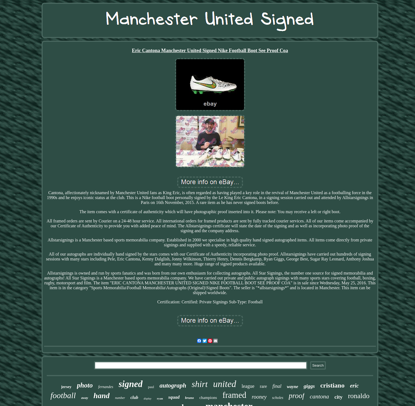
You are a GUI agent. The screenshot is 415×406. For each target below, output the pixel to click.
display (147, 398)
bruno (189, 398)
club (134, 397)
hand (101, 395)
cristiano (332, 385)
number (120, 398)
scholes (277, 398)
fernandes (105, 387)
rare (263, 386)
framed (234, 395)
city (339, 397)
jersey (66, 387)
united (224, 384)
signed (131, 384)
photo (85, 385)
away (84, 398)
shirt (200, 384)
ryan (160, 398)
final (276, 386)
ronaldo (358, 396)
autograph (173, 385)
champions (208, 397)
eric (354, 385)
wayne (292, 386)
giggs (309, 386)
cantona (319, 396)
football (63, 395)
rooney (259, 397)
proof (296, 396)
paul (151, 387)
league (248, 386)
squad (174, 397)
